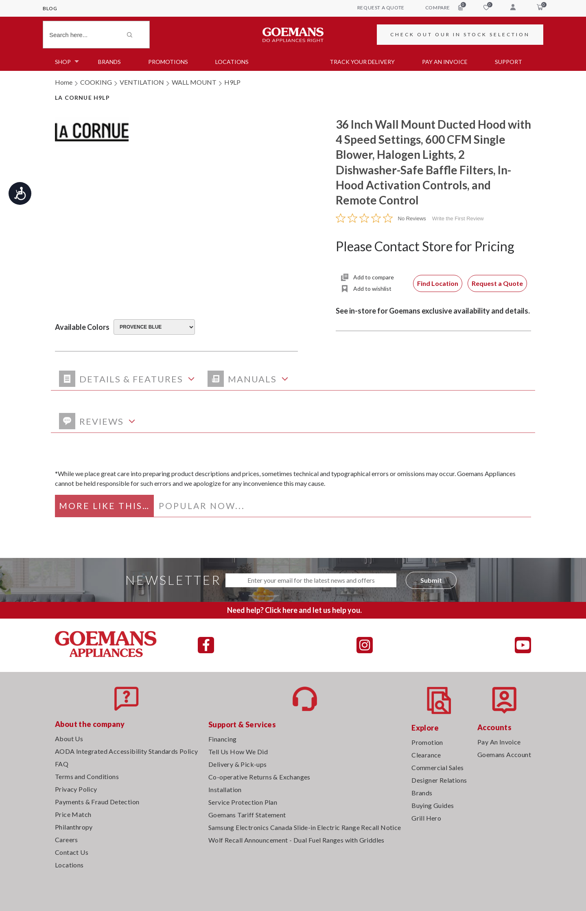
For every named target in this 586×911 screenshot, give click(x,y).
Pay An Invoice (499, 742)
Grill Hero (426, 818)
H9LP (232, 82)
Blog (50, 8)
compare (444, 7)
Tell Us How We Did (238, 751)
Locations (232, 61)
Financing (222, 739)
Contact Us (71, 852)
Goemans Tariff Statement (247, 815)
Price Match (73, 814)
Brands (109, 61)
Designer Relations (439, 780)
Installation (225, 789)
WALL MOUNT (194, 82)
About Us (69, 738)
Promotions (168, 61)
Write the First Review (458, 218)
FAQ (61, 764)
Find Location (437, 283)
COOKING (96, 82)
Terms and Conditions (87, 776)
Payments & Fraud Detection (97, 802)
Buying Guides (432, 805)
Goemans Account (504, 754)
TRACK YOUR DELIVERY (362, 61)
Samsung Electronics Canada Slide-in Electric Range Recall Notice (304, 827)
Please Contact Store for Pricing (425, 246)
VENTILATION (142, 82)
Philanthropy (74, 827)
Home (63, 82)
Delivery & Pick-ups (237, 764)
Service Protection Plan (242, 802)
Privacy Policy (76, 789)
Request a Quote (497, 283)
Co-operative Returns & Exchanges (259, 777)
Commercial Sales (437, 767)
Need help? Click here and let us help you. (294, 610)
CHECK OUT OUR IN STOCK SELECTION (460, 34)
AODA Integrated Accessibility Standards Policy (126, 751)
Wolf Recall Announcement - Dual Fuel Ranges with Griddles (296, 840)
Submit (431, 580)
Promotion (427, 742)
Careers (66, 839)
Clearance (426, 755)
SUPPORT (508, 61)
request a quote (381, 7)
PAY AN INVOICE (445, 61)
